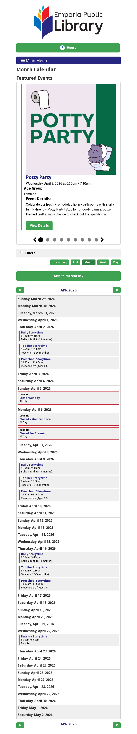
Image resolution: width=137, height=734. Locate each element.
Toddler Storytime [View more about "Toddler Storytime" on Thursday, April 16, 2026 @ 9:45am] (34, 567)
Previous (34, 239)
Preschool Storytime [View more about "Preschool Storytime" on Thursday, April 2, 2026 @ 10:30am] (36, 359)
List (75, 262)
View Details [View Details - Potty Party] (39, 226)
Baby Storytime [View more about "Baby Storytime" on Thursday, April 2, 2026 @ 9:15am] (32, 332)
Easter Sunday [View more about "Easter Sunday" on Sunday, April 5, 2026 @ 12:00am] (29, 397)
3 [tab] (54, 239)
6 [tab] (75, 239)
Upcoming (60, 262)
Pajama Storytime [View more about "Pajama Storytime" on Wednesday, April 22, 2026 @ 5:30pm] (34, 636)
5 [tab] (68, 239)
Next (102, 239)
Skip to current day (68, 276)
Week (103, 262)
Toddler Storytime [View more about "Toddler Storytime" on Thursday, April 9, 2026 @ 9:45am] (34, 478)
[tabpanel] (68, 158)
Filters (29, 253)
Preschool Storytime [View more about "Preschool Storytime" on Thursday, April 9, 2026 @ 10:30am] (36, 491)
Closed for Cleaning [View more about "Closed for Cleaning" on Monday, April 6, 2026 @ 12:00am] (33, 433)
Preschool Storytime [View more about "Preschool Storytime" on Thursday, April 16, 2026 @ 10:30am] (36, 580)
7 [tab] (82, 239)
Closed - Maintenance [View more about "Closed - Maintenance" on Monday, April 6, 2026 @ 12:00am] (35, 419)
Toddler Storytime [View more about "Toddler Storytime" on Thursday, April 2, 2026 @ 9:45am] (34, 345)
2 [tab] (47, 239)
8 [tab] (89, 239)
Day (115, 262)
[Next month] (117, 290)
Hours (74, 47)
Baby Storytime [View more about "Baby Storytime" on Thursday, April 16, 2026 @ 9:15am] (32, 554)
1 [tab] (40, 239)
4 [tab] (61, 239)
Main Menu (34, 60)
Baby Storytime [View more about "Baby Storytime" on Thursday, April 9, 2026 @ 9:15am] (32, 464)
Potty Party (38, 177)
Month (88, 262)
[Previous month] (20, 290)
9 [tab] (96, 239)
